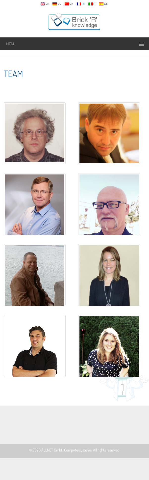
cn (69, 3)
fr (81, 3)
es (103, 3)
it (92, 3)
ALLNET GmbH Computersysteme (66, 450)
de (56, 3)
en (45, 3)
